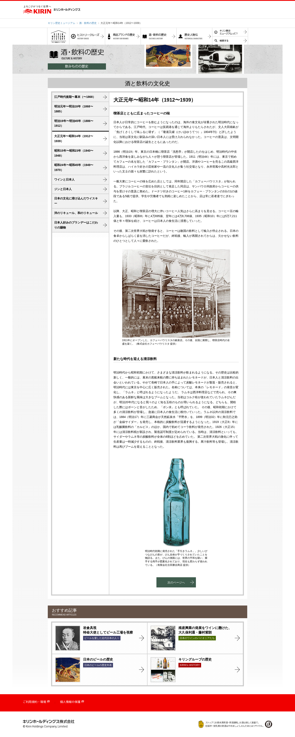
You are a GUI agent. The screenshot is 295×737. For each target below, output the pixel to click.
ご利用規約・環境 (34, 702)
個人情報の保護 (70, 702)
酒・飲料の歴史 (88, 23)
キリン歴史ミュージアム (61, 23)
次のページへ (176, 582)
